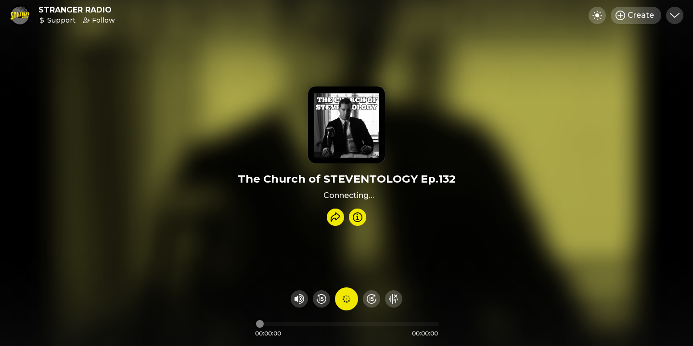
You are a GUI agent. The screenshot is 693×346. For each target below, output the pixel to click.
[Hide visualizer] (393, 299)
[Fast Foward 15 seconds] (371, 299)
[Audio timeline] (347, 324)
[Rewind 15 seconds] (321, 299)
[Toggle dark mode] (597, 15)
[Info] (357, 217)
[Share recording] (335, 217)
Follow (99, 20)
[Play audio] (346, 298)
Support (57, 20)
